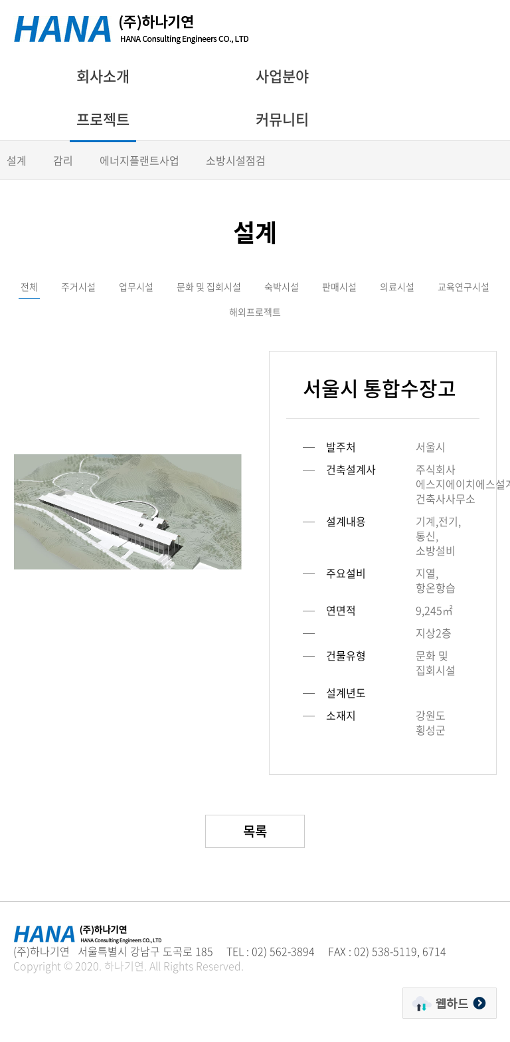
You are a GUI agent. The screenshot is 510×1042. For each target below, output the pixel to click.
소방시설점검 (236, 160)
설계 (17, 160)
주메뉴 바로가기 (0, 0)
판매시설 (339, 286)
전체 (29, 286)
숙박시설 (281, 286)
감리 (63, 160)
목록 (255, 831)
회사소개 (102, 75)
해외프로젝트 (255, 311)
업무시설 (136, 286)
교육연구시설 (463, 286)
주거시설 (78, 286)
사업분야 (282, 75)
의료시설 (397, 286)
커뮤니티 (282, 119)
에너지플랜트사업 (139, 160)
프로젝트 (102, 119)
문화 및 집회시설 (209, 286)
